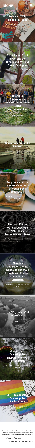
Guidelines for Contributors (20, 441)
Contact (17, 438)
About (9, 438)
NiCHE (8, 6)
